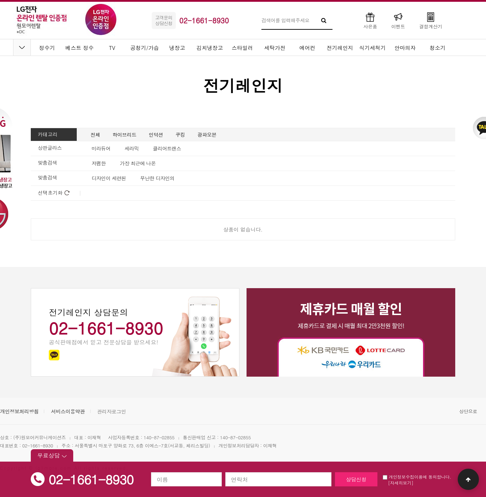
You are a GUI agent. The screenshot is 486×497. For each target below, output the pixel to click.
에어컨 (308, 47)
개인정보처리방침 (19, 411)
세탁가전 (274, 47)
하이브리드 (124, 134)
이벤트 (398, 20)
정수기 (47, 47)
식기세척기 (372, 47)
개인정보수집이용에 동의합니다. (417, 477)
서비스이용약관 (68, 411)
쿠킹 (180, 134)
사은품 (370, 20)
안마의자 (405, 47)
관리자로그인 (111, 411)
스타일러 (242, 47)
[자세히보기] (400, 483)
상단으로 (468, 411)
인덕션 (156, 134)
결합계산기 (430, 20)
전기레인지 (340, 47)
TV (112, 47)
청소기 (438, 47)
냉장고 (177, 47)
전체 (95, 134)
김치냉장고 (210, 47)
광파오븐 (206, 134)
